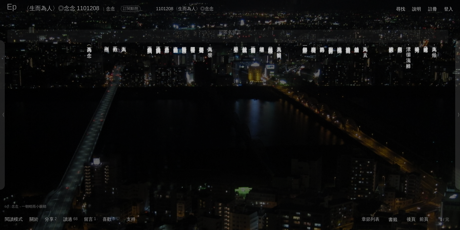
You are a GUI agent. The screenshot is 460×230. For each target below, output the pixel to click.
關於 (33, 219)
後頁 (411, 219)
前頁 (423, 219)
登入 (448, 9)
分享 (49, 219)
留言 (88, 219)
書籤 (392, 219)
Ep (12, 6)
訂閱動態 (130, 8)
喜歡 (107, 219)
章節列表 (370, 219)
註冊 (432, 9)
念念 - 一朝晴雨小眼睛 (29, 206)
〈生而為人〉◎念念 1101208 (61, 8)
